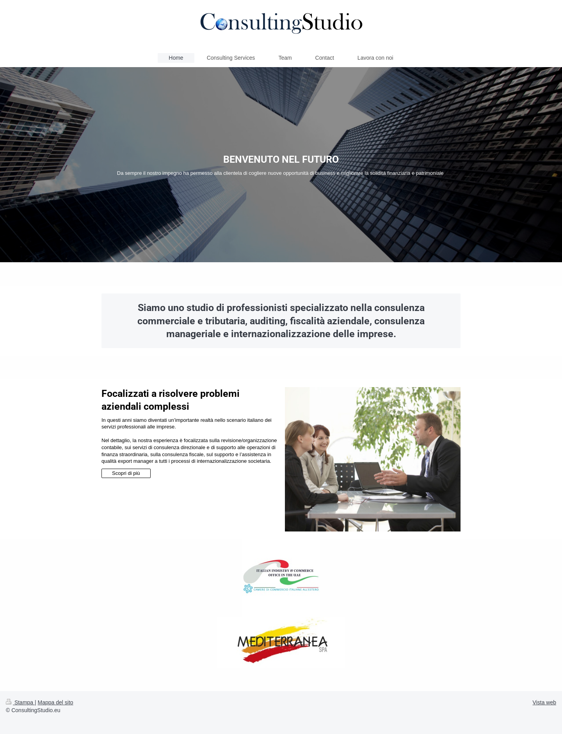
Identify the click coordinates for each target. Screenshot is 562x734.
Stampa (20, 702)
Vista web (544, 702)
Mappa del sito (55, 702)
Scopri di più (126, 473)
